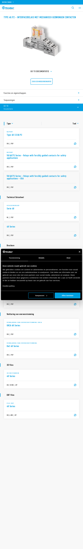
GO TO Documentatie (42, 71)
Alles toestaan (67, 295)
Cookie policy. (9, 286)
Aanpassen (41, 295)
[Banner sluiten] (79, 252)
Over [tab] (69, 258)
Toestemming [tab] (14, 258)
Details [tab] (41, 258)
